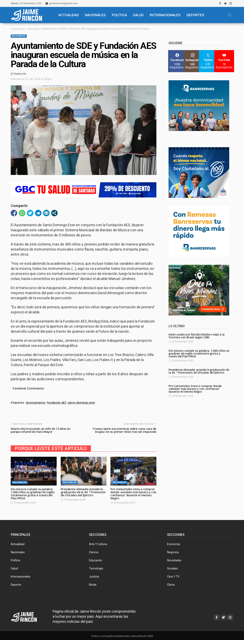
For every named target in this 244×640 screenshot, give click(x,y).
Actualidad (17, 543)
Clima (170, 583)
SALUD (138, 15)
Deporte (16, 583)
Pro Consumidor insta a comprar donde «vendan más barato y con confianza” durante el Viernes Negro (131, 492)
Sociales (172, 567)
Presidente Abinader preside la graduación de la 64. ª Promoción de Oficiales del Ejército (82, 492)
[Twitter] (208, 61)
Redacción (20, 73)
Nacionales (19, 36)
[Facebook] (177, 61)
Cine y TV (173, 575)
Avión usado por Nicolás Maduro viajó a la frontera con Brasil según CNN (197, 335)
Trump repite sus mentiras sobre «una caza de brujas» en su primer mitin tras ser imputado (123, 429)
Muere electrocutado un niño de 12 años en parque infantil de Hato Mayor (41, 429)
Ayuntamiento (36, 402)
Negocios (173, 551)
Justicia (94, 575)
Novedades (174, 559)
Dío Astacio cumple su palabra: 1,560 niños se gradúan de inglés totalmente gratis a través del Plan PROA (32, 492)
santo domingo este (81, 402)
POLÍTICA (119, 15)
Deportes (195, 15)
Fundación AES (56, 402)
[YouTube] (224, 61)
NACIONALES (95, 15)
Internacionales (165, 15)
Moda (92, 583)
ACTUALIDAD (68, 15)
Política (15, 559)
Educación (95, 559)
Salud (14, 567)
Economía (173, 543)
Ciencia (93, 551)
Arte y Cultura (98, 543)
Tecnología (96, 567)
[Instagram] (193, 61)
